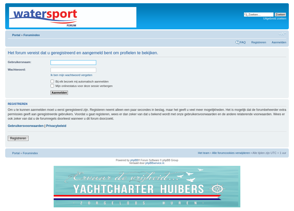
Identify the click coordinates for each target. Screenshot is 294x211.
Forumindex (31, 35)
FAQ (243, 42)
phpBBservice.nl (154, 163)
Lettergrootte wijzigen (282, 34)
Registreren (258, 42)
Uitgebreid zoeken (274, 18)
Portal (16, 35)
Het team (203, 152)
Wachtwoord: (17, 69)
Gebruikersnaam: (19, 62)
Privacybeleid (56, 126)
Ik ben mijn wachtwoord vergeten (71, 75)
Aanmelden (279, 42)
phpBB (134, 160)
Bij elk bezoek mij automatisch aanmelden (80, 81)
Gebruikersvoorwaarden (26, 126)
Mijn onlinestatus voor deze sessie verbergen (82, 85)
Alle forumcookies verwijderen (231, 152)
